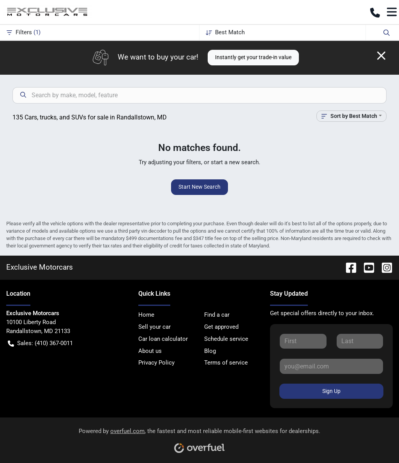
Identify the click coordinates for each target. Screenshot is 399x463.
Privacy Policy (156, 362)
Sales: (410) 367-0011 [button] (40, 343)
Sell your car (154, 326)
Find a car (217, 314)
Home (146, 314)
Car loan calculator (163, 338)
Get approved (221, 326)
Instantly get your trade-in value (253, 57)
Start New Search (199, 187)
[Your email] (331, 366)
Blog (210, 350)
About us (150, 350)
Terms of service (226, 362)
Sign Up (331, 391)
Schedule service (226, 338)
